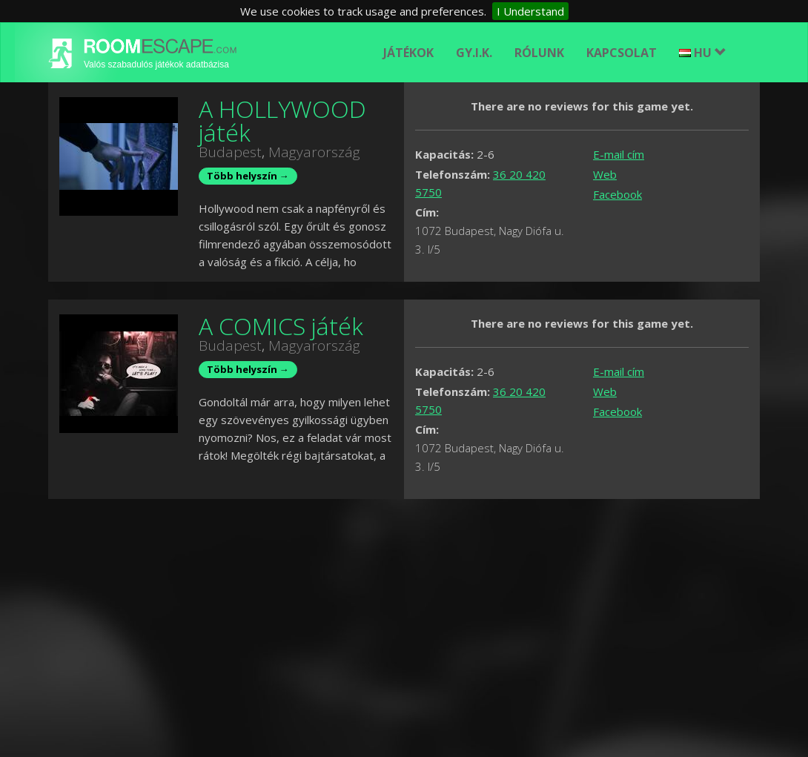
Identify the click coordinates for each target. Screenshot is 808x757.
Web (605, 174)
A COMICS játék (281, 326)
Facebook (617, 194)
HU (702, 52)
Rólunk (539, 52)
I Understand (530, 11)
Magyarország (314, 152)
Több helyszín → (248, 175)
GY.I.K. (474, 52)
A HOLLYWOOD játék (282, 120)
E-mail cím (618, 154)
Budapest (230, 152)
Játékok (408, 52)
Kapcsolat (621, 52)
